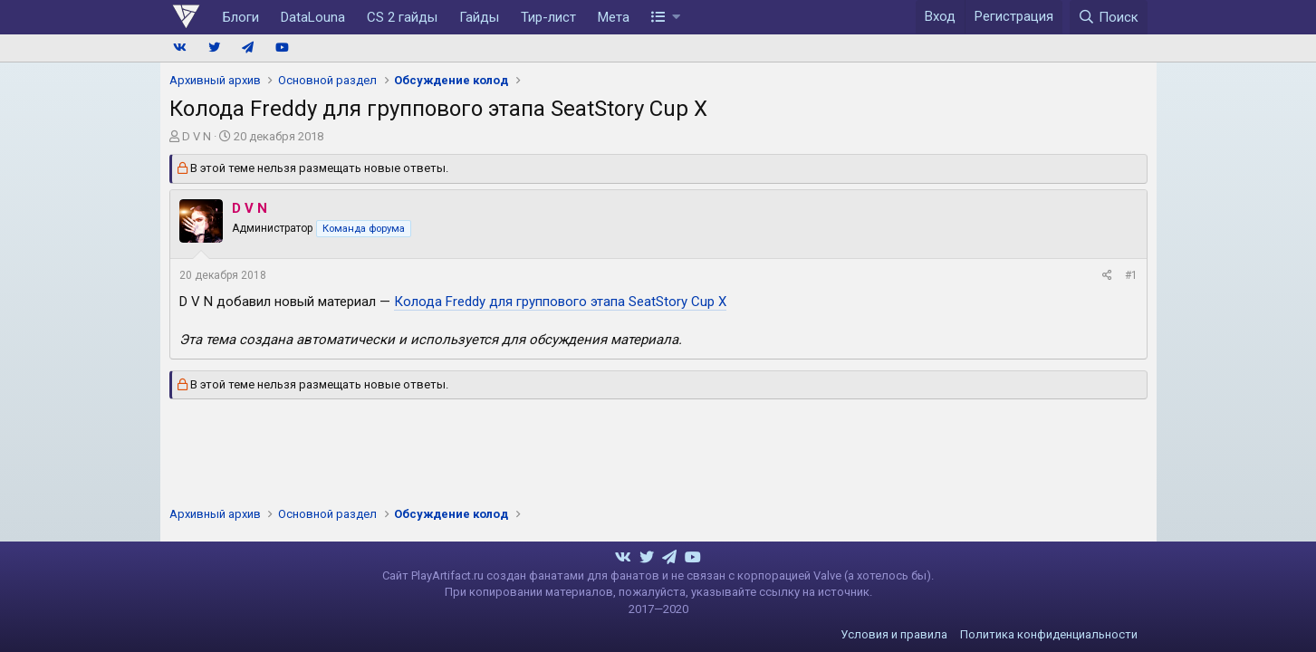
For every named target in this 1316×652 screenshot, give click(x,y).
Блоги (241, 17)
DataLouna (313, 17)
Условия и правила (894, 634)
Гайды (479, 17)
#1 (1131, 275)
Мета (613, 17)
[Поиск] (1109, 17)
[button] (666, 17)
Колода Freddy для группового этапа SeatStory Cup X (560, 301)
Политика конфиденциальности (1049, 634)
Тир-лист (548, 17)
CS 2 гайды (402, 17)
